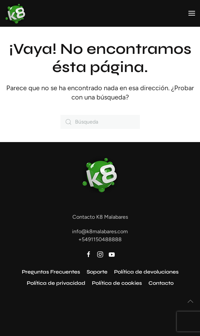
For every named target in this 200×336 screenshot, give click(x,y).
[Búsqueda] (100, 122)
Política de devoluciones (146, 272)
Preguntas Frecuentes (51, 272)
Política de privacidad (56, 283)
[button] (191, 13)
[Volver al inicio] (15, 13)
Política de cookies (117, 283)
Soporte (97, 272)
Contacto (161, 283)
